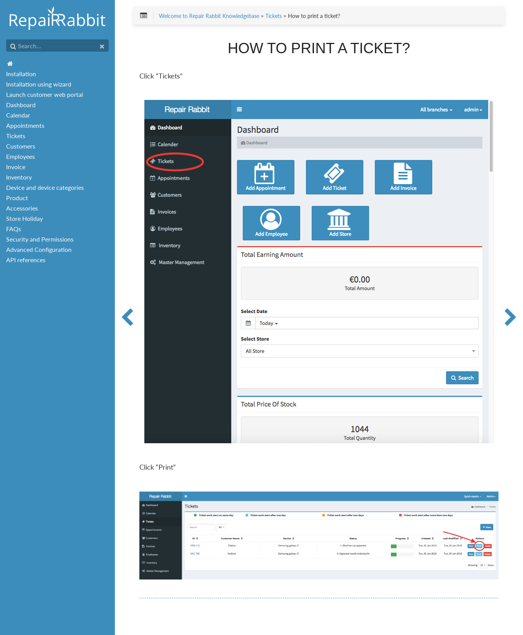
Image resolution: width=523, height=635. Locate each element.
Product (17, 197)
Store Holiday (24, 218)
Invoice (15, 166)
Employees (20, 156)
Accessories (22, 208)
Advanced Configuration (39, 249)
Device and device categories (45, 187)
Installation (21, 73)
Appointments (25, 125)
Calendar (18, 115)
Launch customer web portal (44, 94)
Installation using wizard (38, 84)
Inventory (19, 177)
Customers (20, 146)
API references (26, 259)
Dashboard (21, 104)
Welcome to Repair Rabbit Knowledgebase (209, 16)
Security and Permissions (40, 239)
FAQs (13, 228)
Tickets (15, 135)
